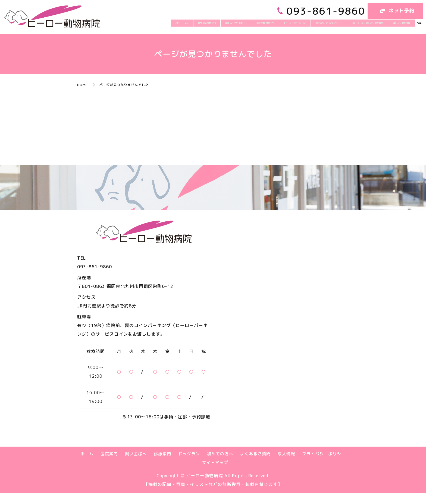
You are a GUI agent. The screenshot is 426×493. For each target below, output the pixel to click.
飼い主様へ (253, 26)
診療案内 (279, 26)
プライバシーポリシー (324, 454)
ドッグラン (305, 26)
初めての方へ (336, 26)
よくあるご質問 (372, 26)
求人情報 (403, 26)
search (419, 26)
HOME (82, 84)
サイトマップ (215, 462)
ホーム (205, 26)
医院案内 (227, 26)
